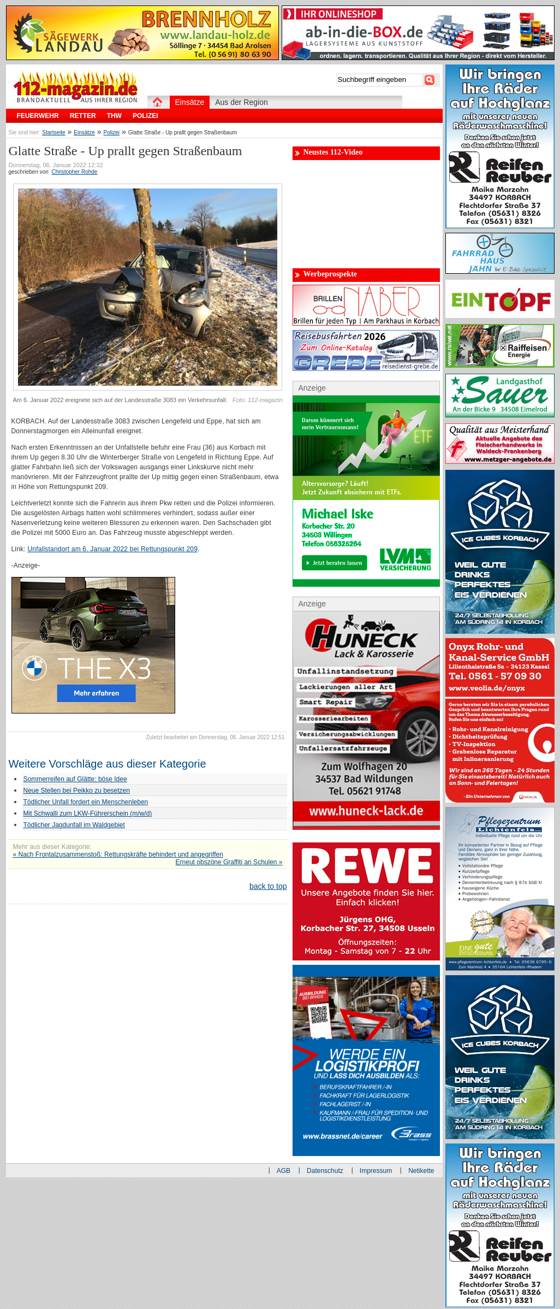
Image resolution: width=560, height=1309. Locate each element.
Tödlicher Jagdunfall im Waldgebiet (74, 825)
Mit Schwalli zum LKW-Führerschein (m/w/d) (87, 813)
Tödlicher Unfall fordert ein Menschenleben (85, 802)
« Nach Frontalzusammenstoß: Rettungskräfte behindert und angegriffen (118, 854)
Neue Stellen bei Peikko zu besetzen (76, 790)
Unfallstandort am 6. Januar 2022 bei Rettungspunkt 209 (112, 549)
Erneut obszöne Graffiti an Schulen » (229, 862)
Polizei (112, 132)
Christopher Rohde (74, 172)
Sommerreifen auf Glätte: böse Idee (75, 779)
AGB (283, 1171)
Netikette (421, 1171)
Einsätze (84, 132)
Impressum (376, 1171)
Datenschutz (325, 1171)
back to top (268, 886)
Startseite (53, 132)
